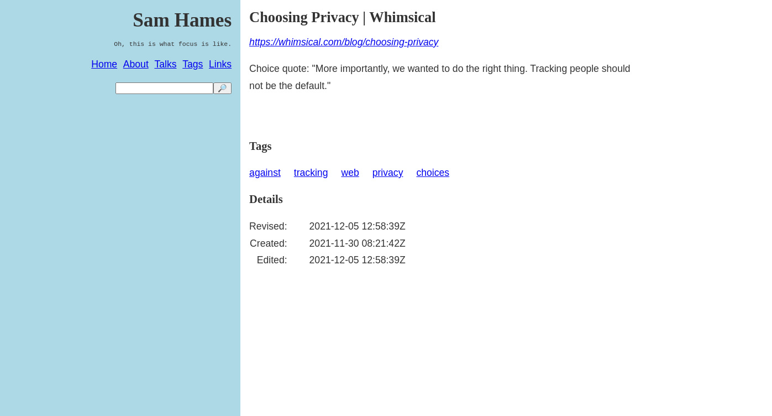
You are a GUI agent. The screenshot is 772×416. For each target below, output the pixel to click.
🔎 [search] (222, 88)
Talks (165, 64)
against (265, 172)
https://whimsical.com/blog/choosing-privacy (343, 42)
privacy (387, 172)
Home (104, 64)
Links (220, 64)
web (350, 172)
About (136, 64)
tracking (311, 172)
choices (432, 172)
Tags (192, 64)
